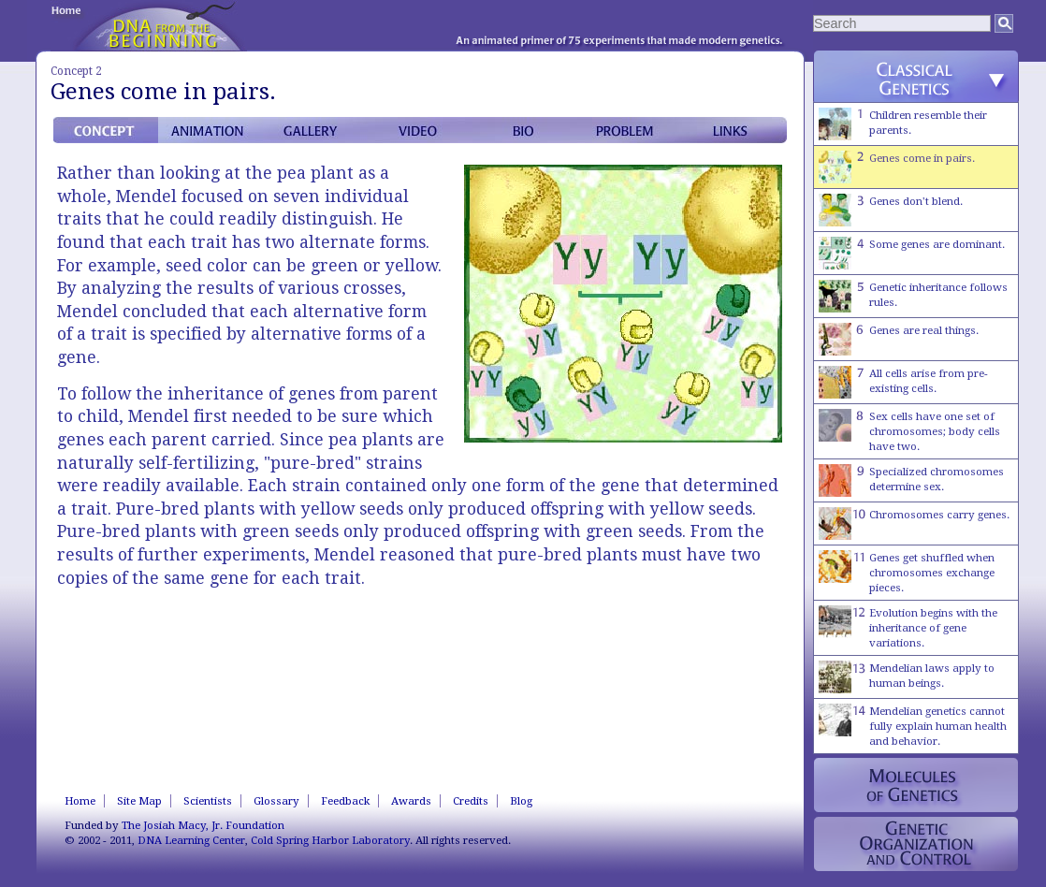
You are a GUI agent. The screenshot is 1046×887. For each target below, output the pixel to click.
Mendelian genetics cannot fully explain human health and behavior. (913, 726)
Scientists (207, 800)
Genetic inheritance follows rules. (913, 296)
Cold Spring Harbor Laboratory (330, 840)
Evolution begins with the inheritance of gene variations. (908, 627)
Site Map (139, 800)
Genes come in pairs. (897, 167)
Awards (411, 800)
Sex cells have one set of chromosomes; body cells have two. (909, 431)
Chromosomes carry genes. (914, 523)
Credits (470, 800)
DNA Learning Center (191, 840)
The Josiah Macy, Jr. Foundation (203, 825)
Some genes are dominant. (912, 253)
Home (80, 800)
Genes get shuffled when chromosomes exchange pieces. (907, 572)
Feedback (345, 800)
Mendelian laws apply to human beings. (907, 677)
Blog (521, 800)
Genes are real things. (899, 339)
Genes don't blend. (891, 210)
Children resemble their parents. (903, 124)
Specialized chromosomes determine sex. (911, 480)
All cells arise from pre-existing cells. (903, 382)
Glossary (276, 800)
